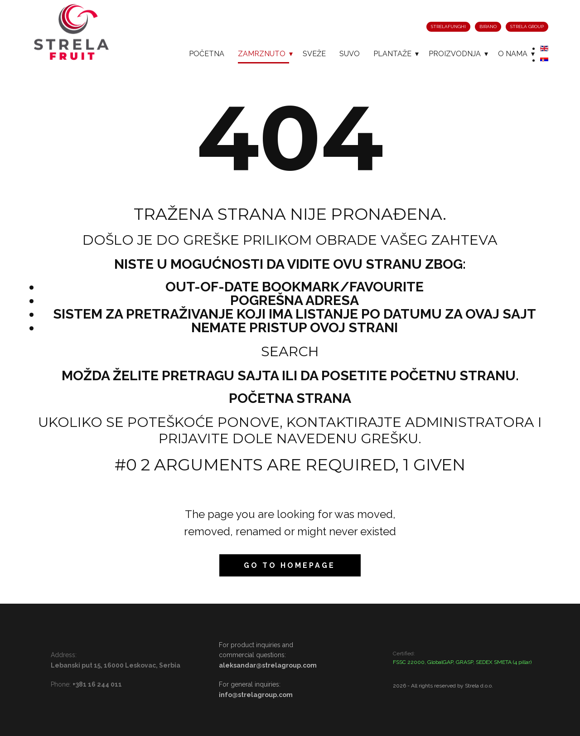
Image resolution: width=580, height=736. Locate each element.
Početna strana (290, 398)
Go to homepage (289, 565)
